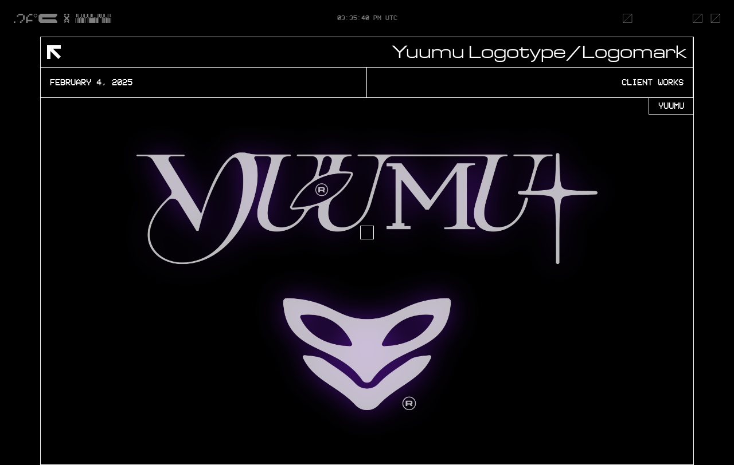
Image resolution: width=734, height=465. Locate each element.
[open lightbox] (367, 281)
